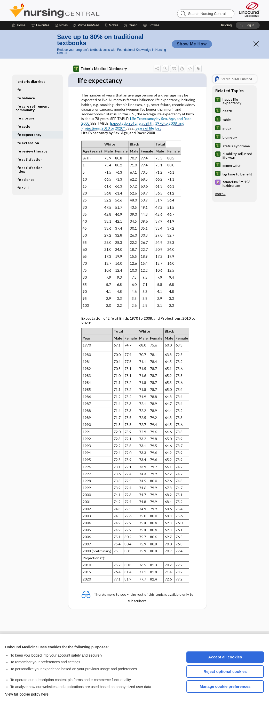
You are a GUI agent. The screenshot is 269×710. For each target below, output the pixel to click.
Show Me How (192, 44)
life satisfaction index (29, 169)
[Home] (18, 25)
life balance (25, 98)
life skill (22, 187)
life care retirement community (32, 108)
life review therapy (31, 151)
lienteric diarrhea (30, 81)
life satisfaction (29, 159)
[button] (152, 25)
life (18, 89)
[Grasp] (130, 25)
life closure (24, 118)
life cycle (22, 126)
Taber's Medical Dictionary (100, 69)
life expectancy (28, 134)
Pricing (226, 25)
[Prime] (86, 25)
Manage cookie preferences (225, 686)
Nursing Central (73, 10)
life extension (27, 143)
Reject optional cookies (225, 671)
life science (24, 179)
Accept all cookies (225, 657)
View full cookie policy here (27, 694)
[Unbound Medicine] (249, 9)
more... (220, 194)
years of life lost (148, 128)
